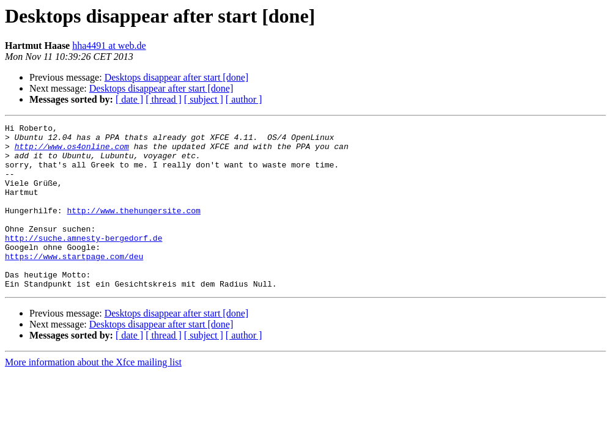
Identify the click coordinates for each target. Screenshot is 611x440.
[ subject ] (203, 99)
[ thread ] (164, 99)
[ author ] (244, 99)
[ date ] (129, 99)
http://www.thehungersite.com (133, 228)
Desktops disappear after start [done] (176, 77)
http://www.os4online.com (72, 151)
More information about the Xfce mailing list (93, 395)
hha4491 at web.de (109, 45)
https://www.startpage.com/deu (74, 283)
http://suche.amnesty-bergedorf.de (83, 261)
